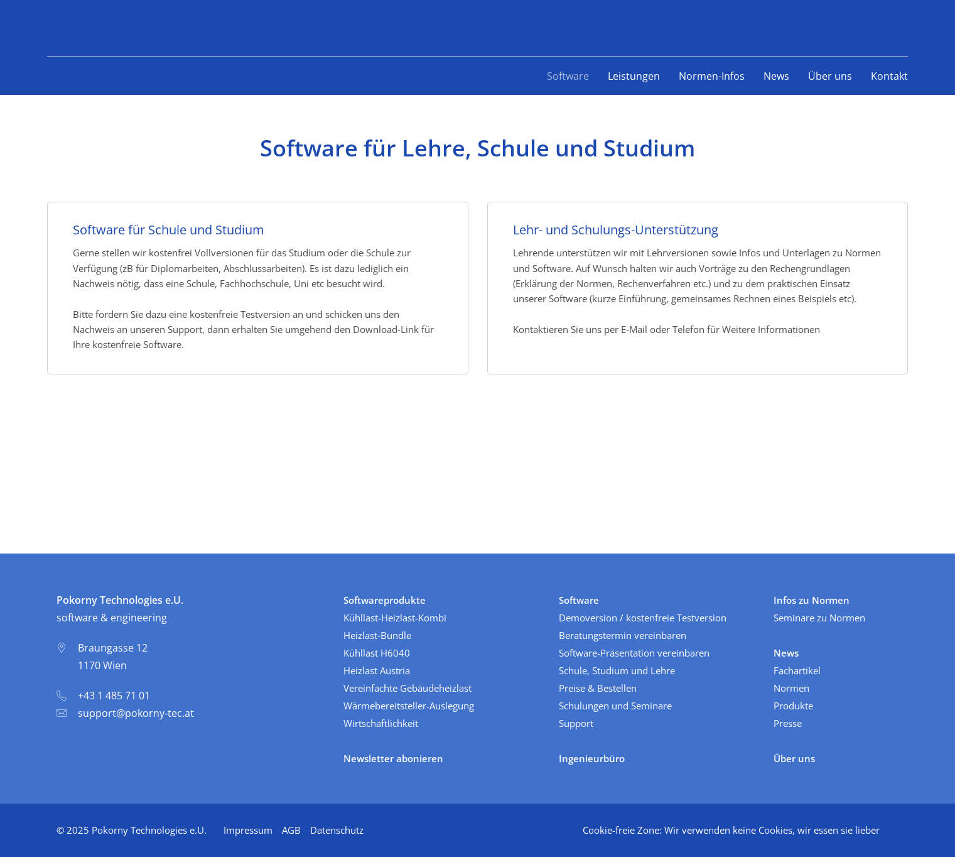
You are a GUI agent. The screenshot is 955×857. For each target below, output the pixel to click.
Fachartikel (797, 670)
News (776, 76)
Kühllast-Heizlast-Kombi (394, 617)
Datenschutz (337, 830)
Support (576, 723)
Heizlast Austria (376, 670)
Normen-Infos (712, 76)
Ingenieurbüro (592, 758)
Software (568, 76)
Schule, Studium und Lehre (617, 670)
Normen (791, 688)
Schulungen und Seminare (615, 705)
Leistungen (634, 76)
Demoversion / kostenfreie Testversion (642, 617)
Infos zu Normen (812, 600)
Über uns (830, 76)
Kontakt (889, 76)
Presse (788, 723)
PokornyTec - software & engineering (116, 28)
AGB (291, 830)
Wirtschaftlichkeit (380, 723)
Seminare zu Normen (819, 617)
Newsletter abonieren (393, 758)
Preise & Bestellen (598, 688)
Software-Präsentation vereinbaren (634, 653)
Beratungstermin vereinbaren (622, 635)
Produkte (793, 705)
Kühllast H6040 (376, 653)
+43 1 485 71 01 (114, 695)
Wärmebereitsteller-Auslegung (408, 705)
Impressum (248, 830)
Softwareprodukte (384, 600)
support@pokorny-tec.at (136, 713)
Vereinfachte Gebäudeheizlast (407, 688)
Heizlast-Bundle (377, 635)
